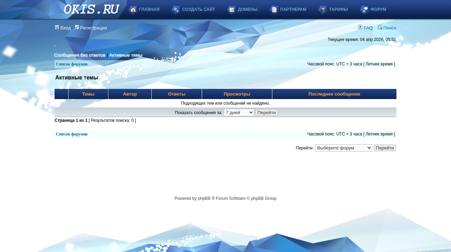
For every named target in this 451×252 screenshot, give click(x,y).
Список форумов (72, 64)
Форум (378, 9)
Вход (63, 27)
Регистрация (91, 27)
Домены (247, 9)
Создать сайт (198, 9)
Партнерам (293, 9)
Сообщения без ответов (79, 55)
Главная (149, 9)
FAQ (365, 27)
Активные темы (125, 55)
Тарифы (338, 9)
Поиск (387, 27)
